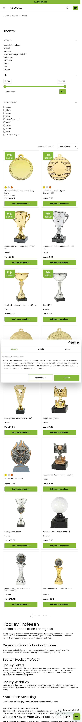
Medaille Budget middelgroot (59, 192)
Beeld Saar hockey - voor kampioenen (57, 588)
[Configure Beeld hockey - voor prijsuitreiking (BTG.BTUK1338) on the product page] (20, 604)
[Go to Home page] (16, 8)
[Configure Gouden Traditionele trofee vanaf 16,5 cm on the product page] (20, 319)
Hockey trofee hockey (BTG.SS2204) (18, 418)
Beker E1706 (47, 305)
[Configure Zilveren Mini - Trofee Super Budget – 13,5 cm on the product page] (59, 262)
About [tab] (67, 349)
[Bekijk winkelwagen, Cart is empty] (75, 8)
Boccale (6, 16)
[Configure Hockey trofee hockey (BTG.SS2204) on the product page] (20, 432)
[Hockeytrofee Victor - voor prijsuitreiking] (59, 456)
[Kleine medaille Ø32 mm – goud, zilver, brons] (20, 168)
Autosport (7, 51)
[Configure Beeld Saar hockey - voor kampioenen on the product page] (59, 604)
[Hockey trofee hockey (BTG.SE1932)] (59, 512)
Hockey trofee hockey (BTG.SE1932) (56, 531)
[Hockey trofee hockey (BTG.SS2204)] (20, 399)
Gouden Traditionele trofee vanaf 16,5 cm (20, 305)
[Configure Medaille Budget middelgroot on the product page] (59, 203)
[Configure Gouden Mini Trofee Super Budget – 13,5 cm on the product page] (20, 262)
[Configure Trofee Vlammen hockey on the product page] (20, 489)
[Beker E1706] (59, 286)
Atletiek (6, 48)
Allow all (66, 377)
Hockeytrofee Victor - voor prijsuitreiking (58, 475)
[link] (30, 616)
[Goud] (5, 187)
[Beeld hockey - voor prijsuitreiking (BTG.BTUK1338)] (20, 569)
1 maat (7, 253)
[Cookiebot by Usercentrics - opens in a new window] (69, 342)
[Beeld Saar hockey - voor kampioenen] (59, 569)
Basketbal (7, 60)
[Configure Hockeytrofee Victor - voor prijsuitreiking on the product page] (59, 489)
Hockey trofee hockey (12, 531)
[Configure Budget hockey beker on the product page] (59, 432)
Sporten (15, 16)
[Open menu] (4, 8)
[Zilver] (8, 187)
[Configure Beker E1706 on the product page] (59, 319)
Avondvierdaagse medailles (15, 54)
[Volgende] (50, 616)
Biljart (5, 63)
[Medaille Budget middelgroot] (59, 168)
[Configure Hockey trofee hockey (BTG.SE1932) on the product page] (59, 545)
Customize (40, 377)
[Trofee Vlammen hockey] (20, 456)
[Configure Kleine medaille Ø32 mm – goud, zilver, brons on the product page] (20, 203)
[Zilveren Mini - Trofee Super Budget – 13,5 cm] (59, 227)
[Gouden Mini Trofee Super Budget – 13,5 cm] (20, 227)
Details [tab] (41, 349)
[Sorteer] (67, 146)
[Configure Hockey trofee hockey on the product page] (20, 545)
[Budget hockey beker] (59, 399)
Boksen (6, 69)
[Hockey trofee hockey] (20, 512)
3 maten (7, 536)
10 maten (8, 309)
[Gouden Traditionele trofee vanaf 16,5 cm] (20, 286)
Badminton (8, 57)
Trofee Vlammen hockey (14, 478)
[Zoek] (67, 8)
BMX (5, 66)
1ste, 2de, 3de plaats (11, 45)
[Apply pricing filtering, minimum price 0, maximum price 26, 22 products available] (62, 91)
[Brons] (12, 187)
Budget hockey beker (51, 418)
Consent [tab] (14, 349)
